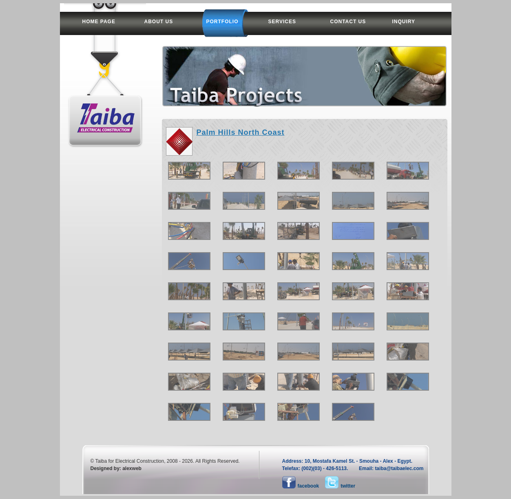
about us (158, 21)
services (282, 21)
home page (98, 21)
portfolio (222, 21)
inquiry (404, 21)
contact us (348, 21)
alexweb (132, 468)
